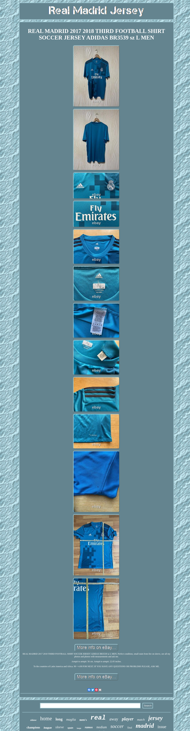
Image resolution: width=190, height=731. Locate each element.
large (79, 728)
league (48, 727)
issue (162, 726)
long (59, 719)
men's (83, 719)
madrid (145, 725)
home (46, 718)
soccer (117, 726)
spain (70, 728)
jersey (155, 718)
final (129, 727)
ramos (89, 727)
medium (101, 727)
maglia (71, 719)
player (128, 718)
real (98, 718)
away (113, 719)
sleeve (59, 727)
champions (33, 727)
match (141, 719)
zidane (33, 720)
